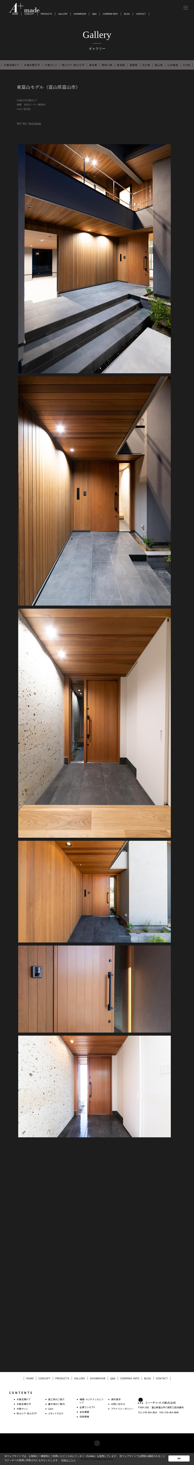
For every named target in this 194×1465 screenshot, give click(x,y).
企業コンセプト (87, 1407)
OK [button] (179, 1458)
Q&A (94, 13)
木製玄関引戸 (32, 65)
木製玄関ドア (12, 65)
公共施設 (172, 65)
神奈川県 (107, 65)
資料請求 (116, 1399)
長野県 (134, 65)
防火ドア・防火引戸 (73, 65)
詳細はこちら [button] (68, 1460)
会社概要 (84, 1411)
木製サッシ (51, 65)
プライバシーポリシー (122, 1408)
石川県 (146, 65)
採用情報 (84, 1416)
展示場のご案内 (56, 1404)
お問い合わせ (118, 1404)
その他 (186, 65)
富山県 (159, 65)
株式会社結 (35, 123)
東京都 (93, 65)
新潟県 (121, 65)
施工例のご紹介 (56, 1399)
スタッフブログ (55, 1413)
